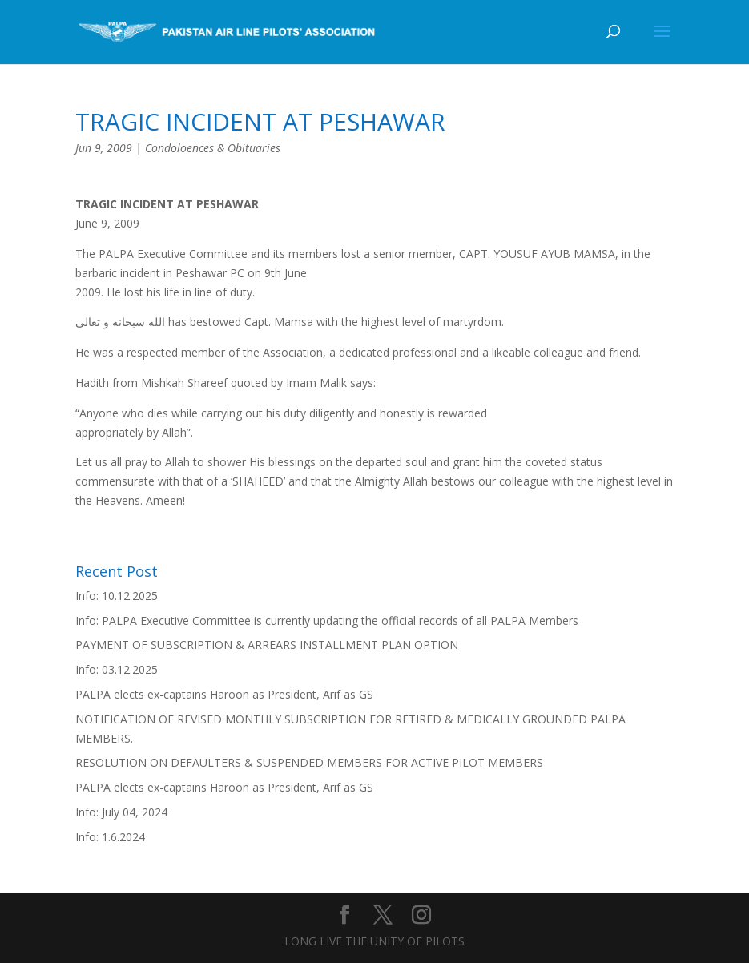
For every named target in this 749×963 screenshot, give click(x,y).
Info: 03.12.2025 (116, 669)
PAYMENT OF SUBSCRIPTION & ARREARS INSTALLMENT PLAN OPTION (266, 644)
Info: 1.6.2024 (110, 836)
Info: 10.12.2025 (116, 595)
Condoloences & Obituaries (212, 147)
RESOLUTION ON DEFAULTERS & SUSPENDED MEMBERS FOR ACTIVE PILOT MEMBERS (309, 762)
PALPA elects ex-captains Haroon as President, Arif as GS (224, 694)
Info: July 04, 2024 (121, 812)
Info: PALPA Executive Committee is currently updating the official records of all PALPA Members (326, 620)
